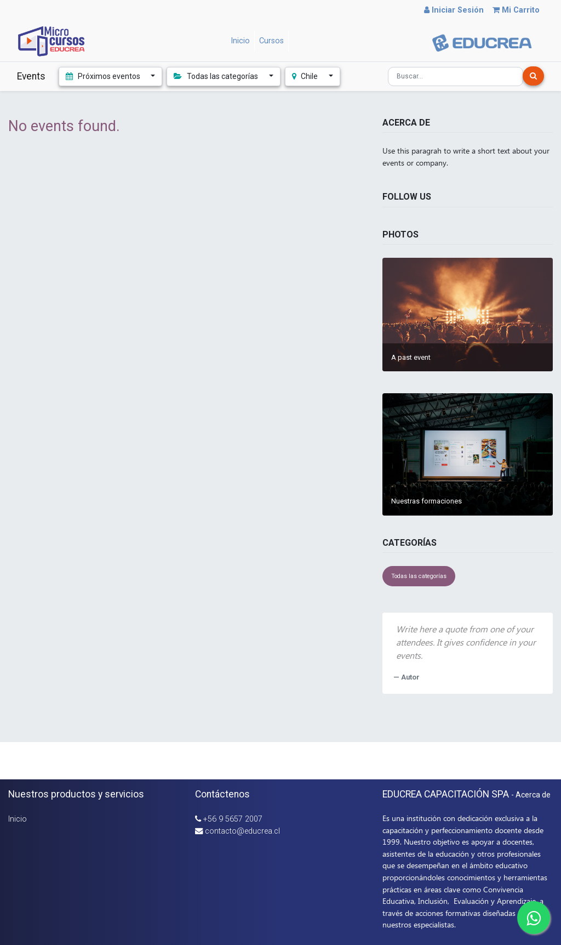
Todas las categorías (418, 576)
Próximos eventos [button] (104, 76)
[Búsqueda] (533, 76)
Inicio (17, 819)
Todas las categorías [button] (217, 76)
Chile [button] (306, 76)
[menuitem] (240, 41)
